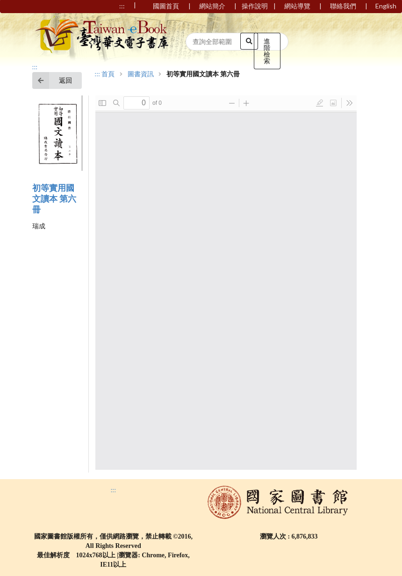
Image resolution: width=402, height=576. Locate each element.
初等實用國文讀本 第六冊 (54, 198)
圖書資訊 (141, 74)
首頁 (108, 74)
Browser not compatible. (226, 282)
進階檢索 (267, 51)
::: (35, 67)
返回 (52, 80)
